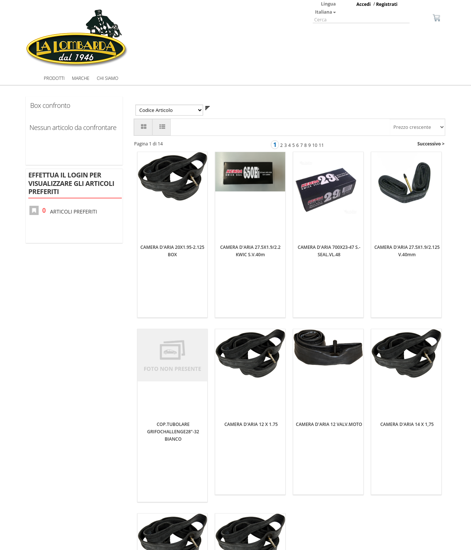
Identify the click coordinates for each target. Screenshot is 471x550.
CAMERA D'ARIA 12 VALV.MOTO (329, 318)
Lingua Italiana (325, 8)
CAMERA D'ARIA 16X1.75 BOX (251, 480)
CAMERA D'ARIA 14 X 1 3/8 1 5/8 (173, 480)
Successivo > (431, 144)
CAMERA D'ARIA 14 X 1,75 (406, 318)
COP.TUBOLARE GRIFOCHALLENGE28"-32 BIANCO (173, 325)
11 (321, 145)
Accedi (364, 4)
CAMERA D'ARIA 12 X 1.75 (251, 318)
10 (315, 145)
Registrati (386, 4)
